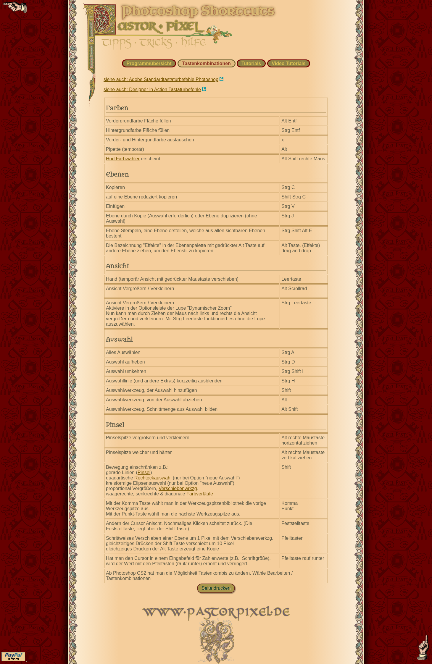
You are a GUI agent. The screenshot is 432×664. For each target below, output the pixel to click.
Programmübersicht (149, 63)
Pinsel (144, 472)
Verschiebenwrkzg (178, 488)
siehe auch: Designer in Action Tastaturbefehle (152, 89)
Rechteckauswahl (152, 477)
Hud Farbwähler (123, 158)
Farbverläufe (199, 493)
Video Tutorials (288, 63)
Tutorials (251, 63)
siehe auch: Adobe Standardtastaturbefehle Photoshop (161, 79)
